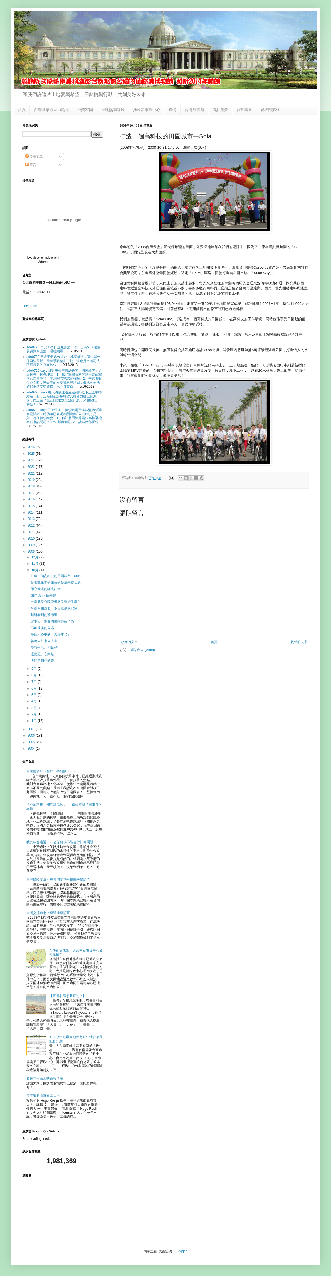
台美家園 (85, 109)
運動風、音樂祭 (42, 654)
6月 (34, 688)
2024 (32, 460)
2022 (32, 467)
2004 (32, 749)
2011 (32, 532)
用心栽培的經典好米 (46, 589)
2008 (32, 551)
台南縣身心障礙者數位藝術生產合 (56, 602)
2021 (32, 473)
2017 (32, 493)
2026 (32, 447)
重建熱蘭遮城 (113, 109)
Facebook (29, 306)
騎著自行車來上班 (44, 641)
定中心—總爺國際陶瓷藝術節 (52, 622)
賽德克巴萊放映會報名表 (44, 1079)
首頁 (22, 109)
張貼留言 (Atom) (142, 650)
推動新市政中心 (146, 109)
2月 (34, 714)
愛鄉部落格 (270, 109)
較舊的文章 (299, 642)
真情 (172, 109)
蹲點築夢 (220, 109)
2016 (32, 499)
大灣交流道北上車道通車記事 (48, 913)
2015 (32, 506)
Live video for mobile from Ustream (43, 259)
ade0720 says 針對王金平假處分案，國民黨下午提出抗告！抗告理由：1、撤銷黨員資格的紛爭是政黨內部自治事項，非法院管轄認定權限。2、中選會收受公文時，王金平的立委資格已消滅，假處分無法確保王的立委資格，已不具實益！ (64, 379)
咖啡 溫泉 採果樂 (43, 595)
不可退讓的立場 (42, 628)
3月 (34, 708)
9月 (34, 669)
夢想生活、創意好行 (46, 647)
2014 (32, 512)
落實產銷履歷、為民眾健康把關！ (56, 608)
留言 (30, 165)
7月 (34, 682)
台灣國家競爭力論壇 (51, 109)
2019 (32, 480)
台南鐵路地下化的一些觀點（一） (51, 771)
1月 (34, 721)
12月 (35, 557)
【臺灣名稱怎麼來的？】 (67, 996)
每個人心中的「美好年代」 (51, 634)
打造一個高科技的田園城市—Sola (56, 576)
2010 (32, 539)
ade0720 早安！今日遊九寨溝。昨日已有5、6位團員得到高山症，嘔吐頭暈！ (63, 349)
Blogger (181, 1251)
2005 (32, 742)
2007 (32, 729)
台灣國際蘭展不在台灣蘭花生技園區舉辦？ (58, 879)
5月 (34, 695)
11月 (35, 564)
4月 (34, 701)
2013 (32, 519)
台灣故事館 (194, 109)
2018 (32, 486)
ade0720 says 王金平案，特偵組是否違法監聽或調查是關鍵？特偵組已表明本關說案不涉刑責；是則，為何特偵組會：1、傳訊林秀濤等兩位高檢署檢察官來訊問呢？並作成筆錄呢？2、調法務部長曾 (64, 416)
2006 (32, 735)
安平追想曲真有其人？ (43, 1096)
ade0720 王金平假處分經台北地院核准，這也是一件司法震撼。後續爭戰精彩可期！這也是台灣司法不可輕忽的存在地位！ (63, 361)
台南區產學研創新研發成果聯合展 (56, 582)
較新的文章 (129, 642)
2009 (32, 545)
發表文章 (34, 156)
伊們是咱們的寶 (42, 661)
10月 (35, 570)
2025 (32, 454)
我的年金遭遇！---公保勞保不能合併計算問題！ (61, 842)
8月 (34, 675)
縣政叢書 (244, 109)
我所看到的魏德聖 (44, 615)
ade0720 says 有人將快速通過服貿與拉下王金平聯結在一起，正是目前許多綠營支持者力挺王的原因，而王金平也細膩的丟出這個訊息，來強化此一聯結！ (64, 398)
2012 (32, 525)
